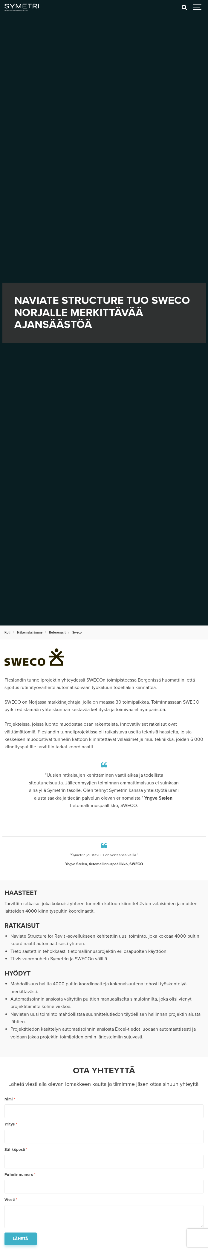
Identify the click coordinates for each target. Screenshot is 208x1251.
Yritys (10, 1124)
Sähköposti (16, 1150)
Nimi (9, 1099)
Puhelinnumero (20, 1175)
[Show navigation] (198, 7)
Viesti (10, 1200)
